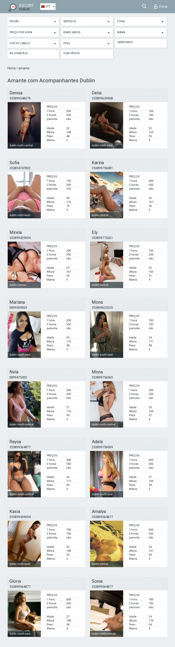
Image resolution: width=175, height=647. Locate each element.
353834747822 (20, 168)
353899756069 (102, 377)
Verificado (125, 42)
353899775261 (102, 238)
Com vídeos (71, 53)
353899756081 (102, 168)
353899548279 (20, 98)
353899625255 (102, 308)
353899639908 (102, 98)
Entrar (161, 6)
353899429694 (20, 238)
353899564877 (20, 447)
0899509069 (18, 308)
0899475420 (18, 377)
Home (11, 68)
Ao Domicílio (19, 53)
